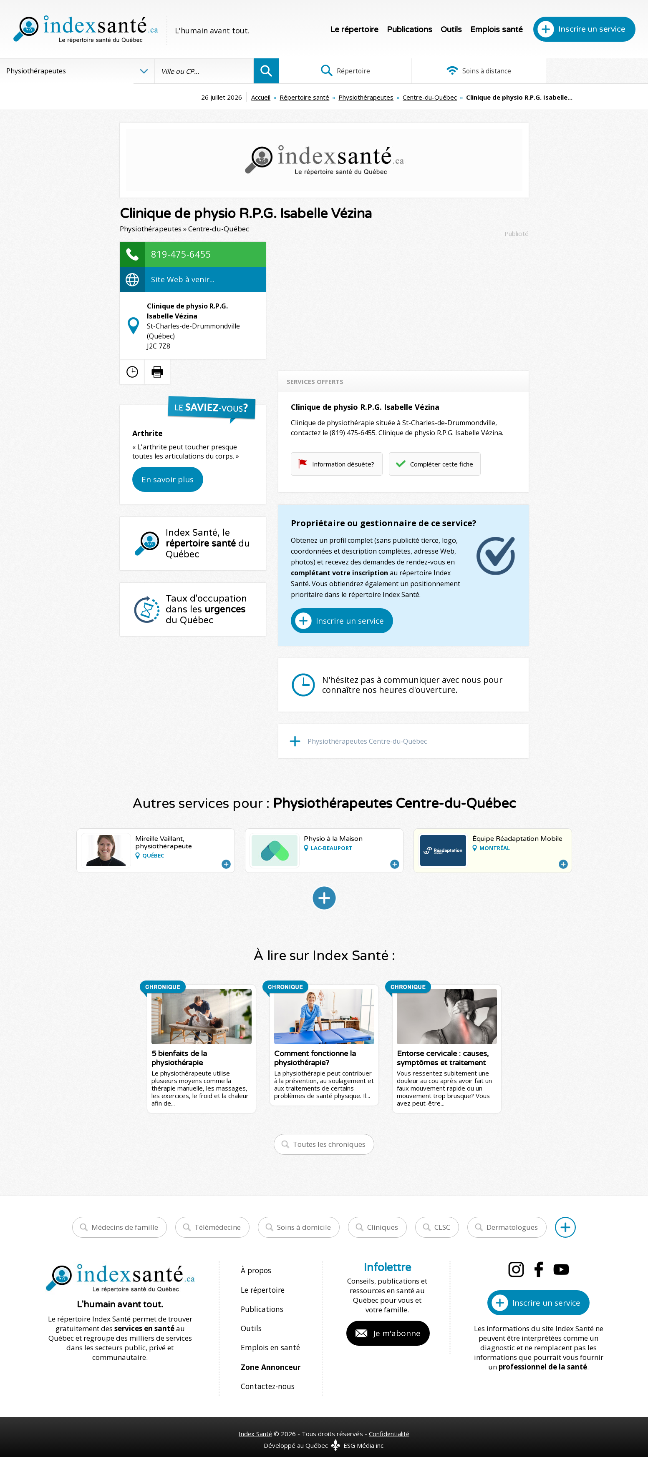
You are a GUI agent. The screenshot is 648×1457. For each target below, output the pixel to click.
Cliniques (382, 1227)
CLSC (442, 1227)
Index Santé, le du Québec (208, 543)
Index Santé (255, 1424)
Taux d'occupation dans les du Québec (206, 609)
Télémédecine (217, 1227)
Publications (409, 29)
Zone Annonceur (270, 1359)
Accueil (198, 97)
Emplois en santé (269, 1342)
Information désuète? (343, 464)
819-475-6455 (181, 254)
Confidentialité (389, 1424)
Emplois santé (496, 29)
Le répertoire (354, 29)
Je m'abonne (397, 1333)
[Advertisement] (403, 300)
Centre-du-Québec (367, 97)
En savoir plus (167, 479)
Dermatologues (512, 1227)
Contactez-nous (266, 1377)
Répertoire (340, 71)
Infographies (586, 71)
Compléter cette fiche (441, 464)
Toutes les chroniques (329, 1144)
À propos (256, 1270)
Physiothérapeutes (303, 97)
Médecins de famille (124, 1227)
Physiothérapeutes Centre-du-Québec (367, 741)
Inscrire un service (591, 29)
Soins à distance (463, 71)
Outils (451, 29)
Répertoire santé (242, 97)
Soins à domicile (304, 1227)
